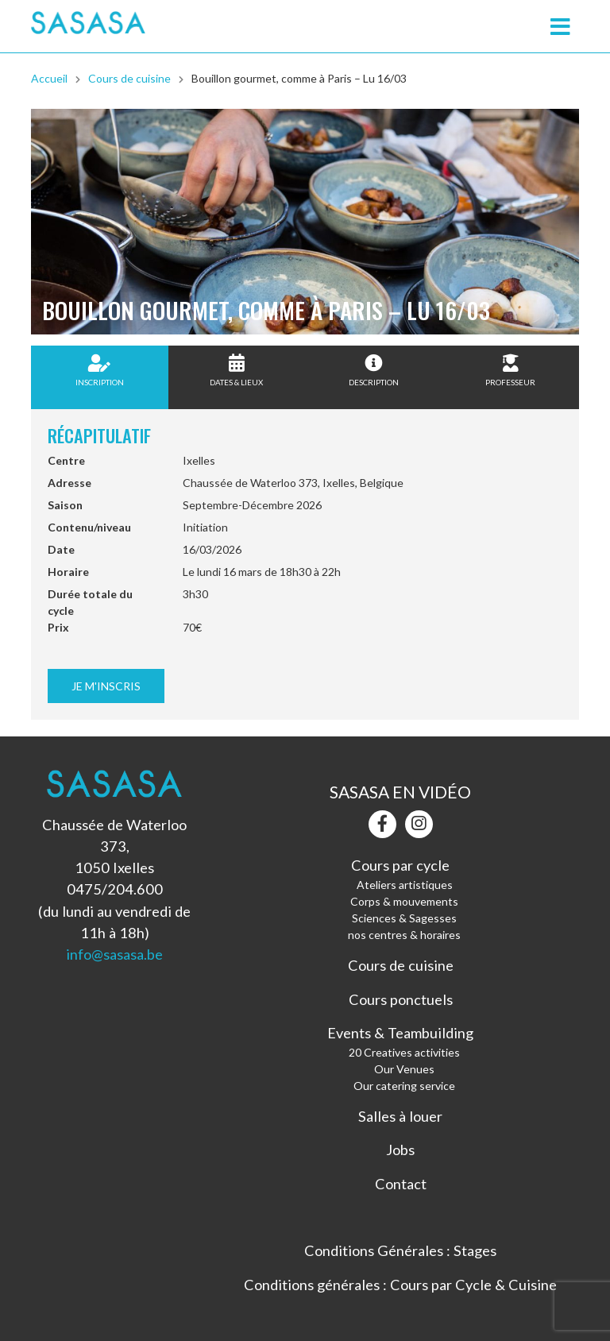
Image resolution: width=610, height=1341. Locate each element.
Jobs (400, 1149)
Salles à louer (400, 1116)
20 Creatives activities (404, 1052)
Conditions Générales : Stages (400, 1250)
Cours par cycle (400, 865)
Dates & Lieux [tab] (236, 370)
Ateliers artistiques (405, 884)
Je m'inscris (106, 686)
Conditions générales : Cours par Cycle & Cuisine (400, 1284)
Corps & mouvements (404, 901)
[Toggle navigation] (560, 26)
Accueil (49, 78)
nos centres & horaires (404, 934)
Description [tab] (374, 370)
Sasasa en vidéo (400, 791)
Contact (401, 1183)
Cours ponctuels (401, 999)
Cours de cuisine (129, 78)
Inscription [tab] (99, 370)
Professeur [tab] (510, 370)
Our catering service (404, 1085)
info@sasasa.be (114, 954)
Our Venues (404, 1069)
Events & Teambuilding (400, 1032)
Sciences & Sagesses (404, 918)
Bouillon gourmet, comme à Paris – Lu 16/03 (299, 78)
